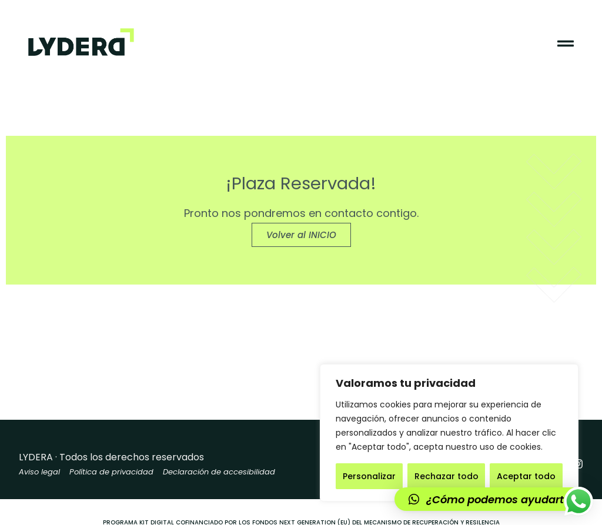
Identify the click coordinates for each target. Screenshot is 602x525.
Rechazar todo (446, 476)
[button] (492, 499)
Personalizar (369, 476)
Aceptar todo (526, 476)
